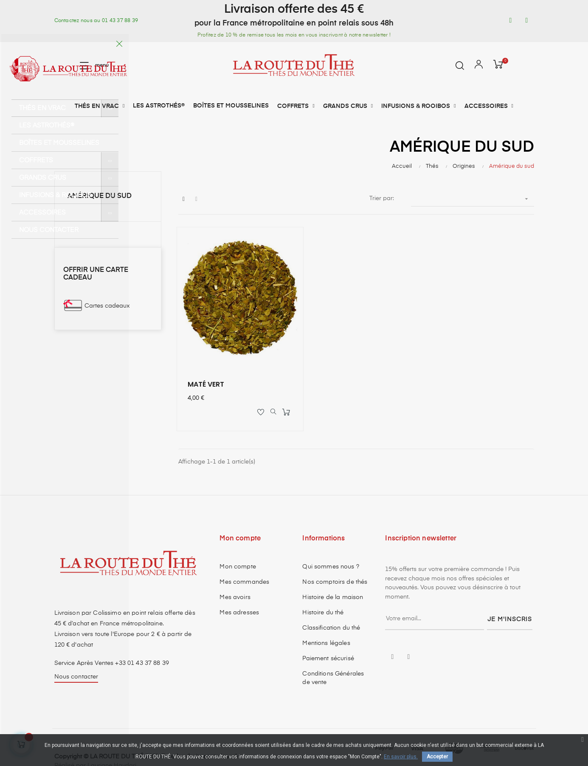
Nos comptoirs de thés (334, 562)
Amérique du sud (100, 196)
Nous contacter (76, 657)
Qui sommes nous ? (330, 547)
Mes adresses (239, 593)
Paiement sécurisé (328, 639)
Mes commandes (244, 562)
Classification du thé (331, 608)
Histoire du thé (322, 593)
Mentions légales (326, 624)
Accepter (437, 757)
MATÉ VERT (207, 363)
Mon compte (237, 547)
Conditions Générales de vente (333, 658)
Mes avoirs (234, 578)
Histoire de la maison (332, 578)
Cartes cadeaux (107, 306)
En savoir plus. (401, 757)
